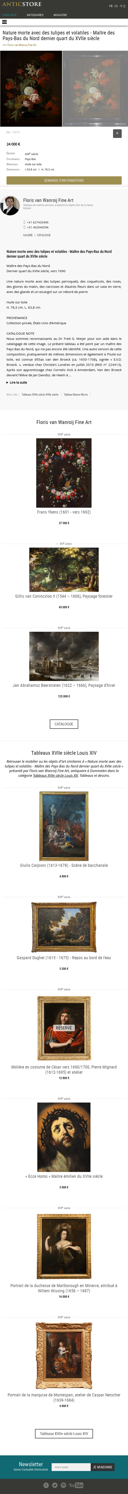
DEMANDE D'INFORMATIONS (64, 180)
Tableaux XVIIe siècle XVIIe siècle (40, 394)
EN (116, 6)
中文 (123, 6)
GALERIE (28, 235)
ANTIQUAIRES (35, 15)
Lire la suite (18, 382)
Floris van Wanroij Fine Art (48, 200)
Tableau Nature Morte (76, 394)
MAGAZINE (60, 15)
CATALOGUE (9, 15)
